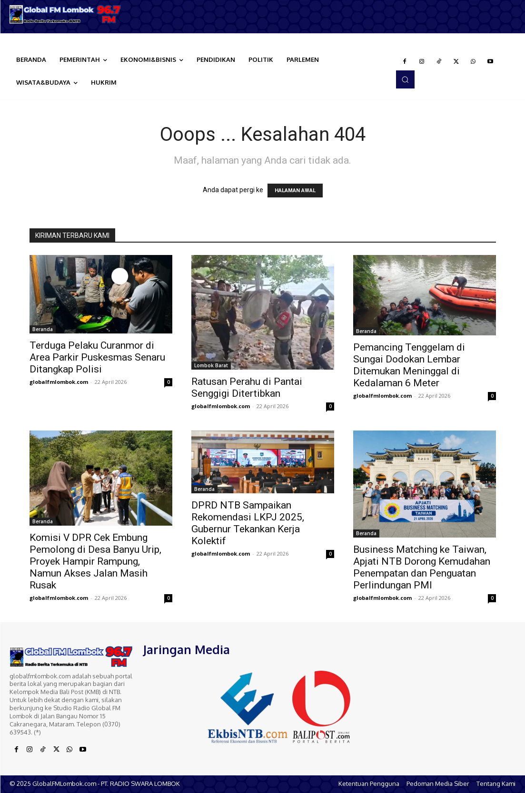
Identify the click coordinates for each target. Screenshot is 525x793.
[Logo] (66, 14)
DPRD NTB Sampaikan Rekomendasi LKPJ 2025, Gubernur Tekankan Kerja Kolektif (247, 523)
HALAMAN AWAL (295, 190)
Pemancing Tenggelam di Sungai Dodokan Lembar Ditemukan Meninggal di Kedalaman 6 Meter (409, 365)
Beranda (42, 329)
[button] (405, 79)
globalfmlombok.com (59, 381)
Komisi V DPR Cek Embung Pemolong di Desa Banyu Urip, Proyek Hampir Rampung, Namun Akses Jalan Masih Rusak (95, 561)
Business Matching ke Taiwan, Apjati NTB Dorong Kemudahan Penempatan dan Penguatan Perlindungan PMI (421, 567)
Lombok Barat (211, 365)
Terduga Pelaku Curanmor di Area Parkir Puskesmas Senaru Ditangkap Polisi (97, 357)
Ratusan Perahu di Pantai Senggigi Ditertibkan (246, 387)
